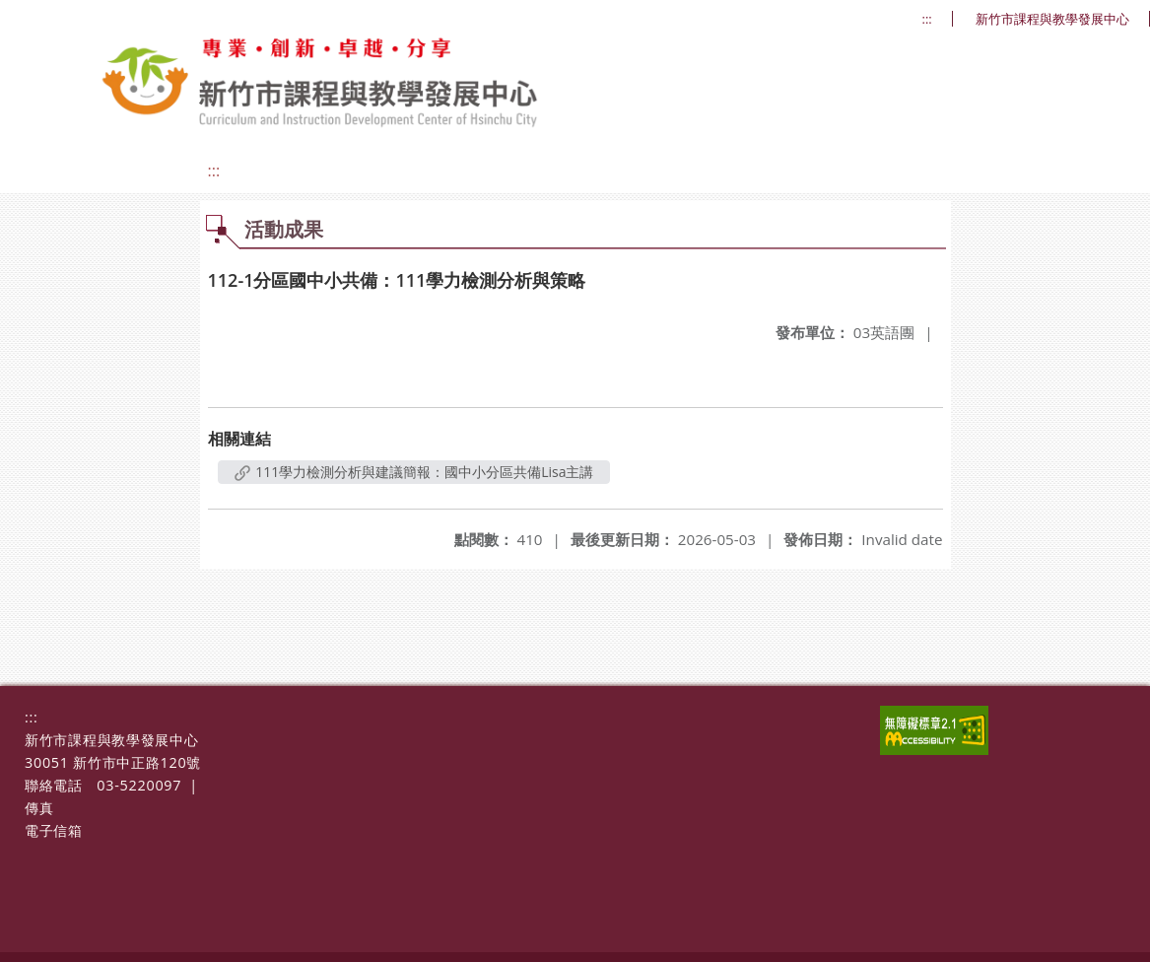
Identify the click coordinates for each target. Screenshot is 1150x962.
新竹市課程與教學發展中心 (1052, 19)
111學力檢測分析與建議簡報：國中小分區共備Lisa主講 (414, 471)
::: (927, 19)
